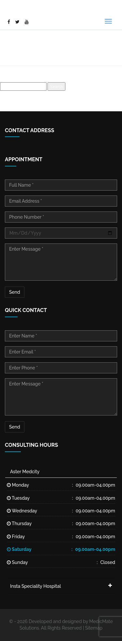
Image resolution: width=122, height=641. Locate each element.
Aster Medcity (24, 471)
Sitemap (93, 628)
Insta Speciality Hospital (35, 586)
